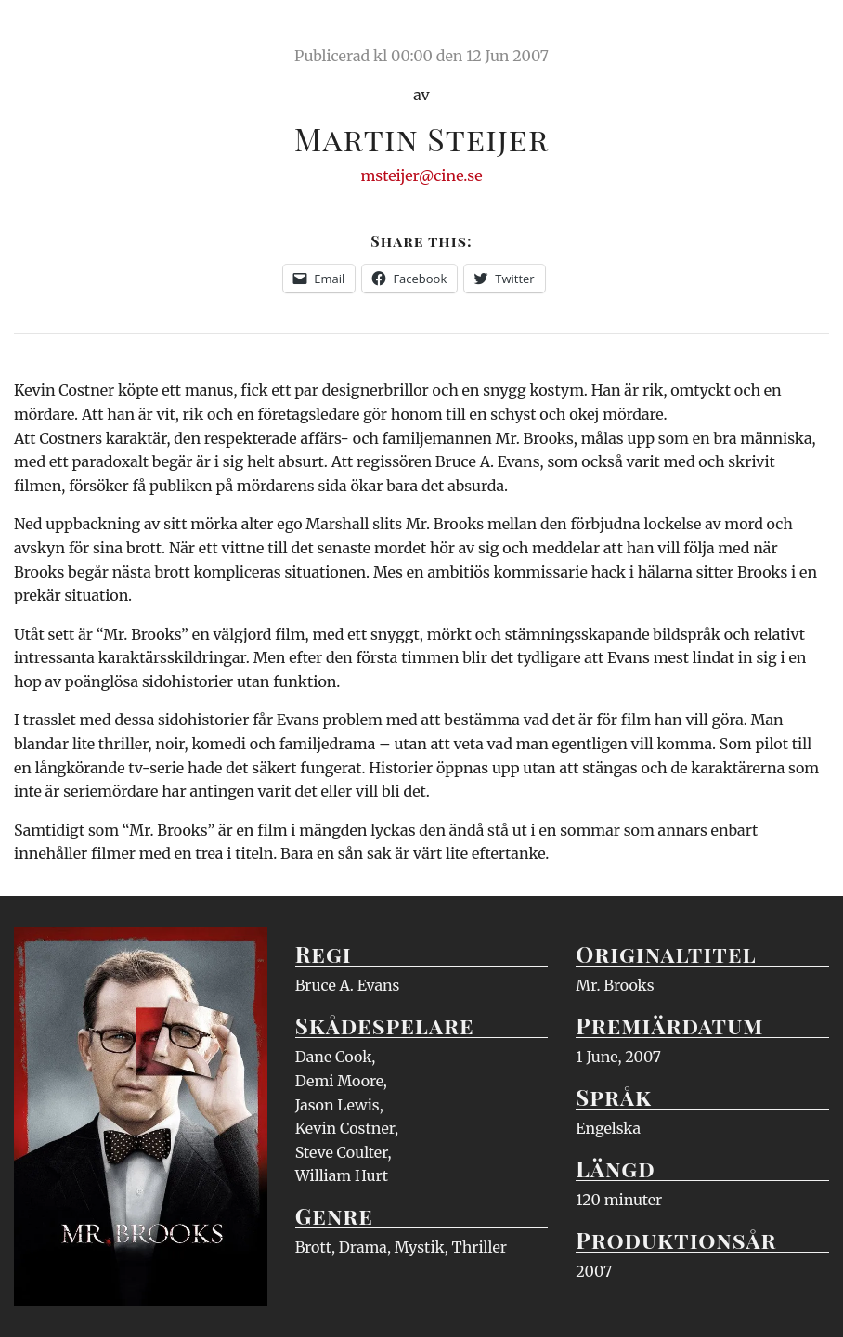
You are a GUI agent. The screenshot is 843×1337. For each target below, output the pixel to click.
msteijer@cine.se (421, 175)
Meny (805, 32)
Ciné (57, 32)
